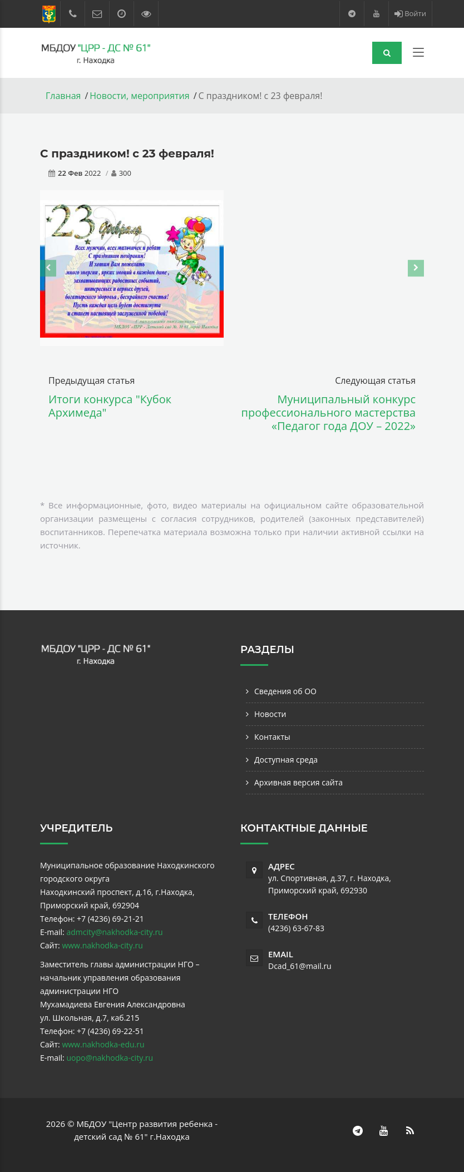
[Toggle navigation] (418, 54)
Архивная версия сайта (298, 782)
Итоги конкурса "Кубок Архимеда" (109, 406)
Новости (270, 714)
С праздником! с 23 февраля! (127, 153)
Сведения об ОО (285, 691)
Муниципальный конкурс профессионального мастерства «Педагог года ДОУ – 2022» (328, 412)
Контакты (272, 736)
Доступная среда (286, 759)
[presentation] (48, 268)
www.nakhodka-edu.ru (103, 1044)
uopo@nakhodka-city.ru (109, 1057)
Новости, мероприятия (139, 96)
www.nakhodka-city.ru (102, 945)
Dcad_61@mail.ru (300, 966)
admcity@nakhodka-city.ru (114, 932)
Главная (63, 96)
